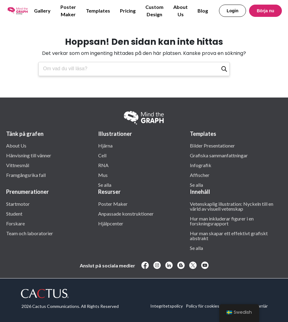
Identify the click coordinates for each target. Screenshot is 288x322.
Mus (103, 175)
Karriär (261, 306)
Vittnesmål (17, 165)
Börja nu (265, 10)
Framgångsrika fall (26, 175)
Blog (203, 10)
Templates (98, 10)
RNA (103, 165)
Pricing (128, 10)
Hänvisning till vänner (28, 155)
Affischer (199, 175)
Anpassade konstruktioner (126, 213)
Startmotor (18, 203)
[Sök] (224, 69)
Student (14, 213)
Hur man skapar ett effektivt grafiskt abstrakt (229, 235)
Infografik (200, 165)
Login (232, 10)
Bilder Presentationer (212, 145)
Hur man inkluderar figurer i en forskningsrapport (222, 221)
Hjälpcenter (110, 223)
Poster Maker (68, 10)
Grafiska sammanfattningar (219, 155)
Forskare (15, 223)
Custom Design (154, 10)
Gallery (42, 10)
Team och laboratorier (29, 233)
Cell (102, 155)
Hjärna (105, 145)
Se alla (104, 184)
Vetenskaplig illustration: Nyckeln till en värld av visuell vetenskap (231, 206)
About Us (180, 10)
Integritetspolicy (166, 306)
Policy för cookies (202, 306)
